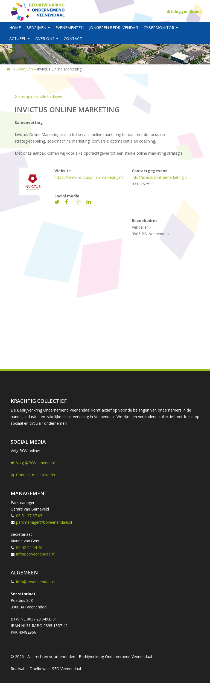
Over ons (46, 38)
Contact (73, 38)
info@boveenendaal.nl (35, 554)
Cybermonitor (161, 27)
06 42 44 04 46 (29, 547)
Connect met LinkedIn (33, 474)
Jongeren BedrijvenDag (113, 27)
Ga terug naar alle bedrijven (39, 96)
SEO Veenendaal (66, 668)
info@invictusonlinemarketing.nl (160, 177)
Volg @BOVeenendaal (33, 462)
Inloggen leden (184, 11)
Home (15, 27)
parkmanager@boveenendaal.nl (44, 522)
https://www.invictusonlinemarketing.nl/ (89, 177)
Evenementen (70, 27)
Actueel (19, 38)
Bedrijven (38, 27)
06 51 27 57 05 (29, 515)
